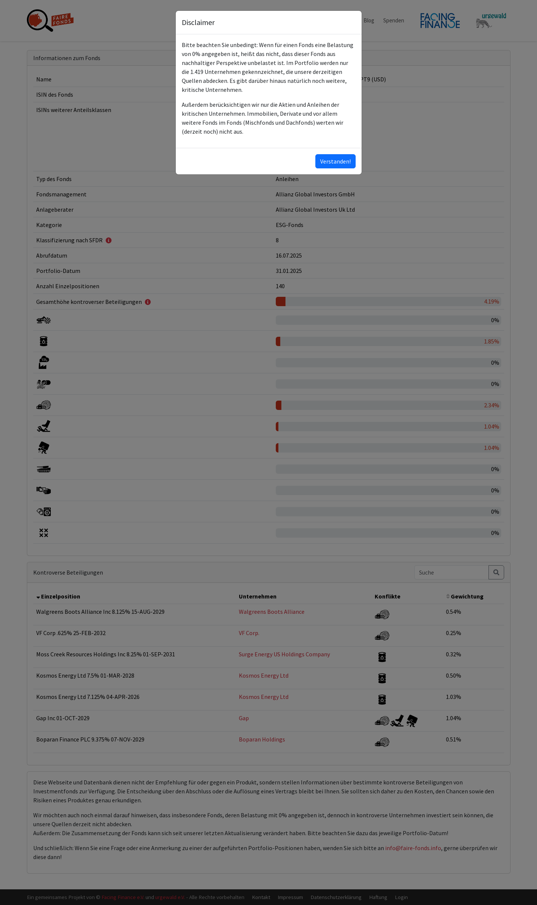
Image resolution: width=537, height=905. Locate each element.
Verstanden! (335, 161)
